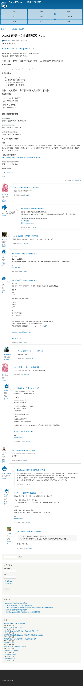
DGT (41, 22)
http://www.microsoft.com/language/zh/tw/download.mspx (21, 157)
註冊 (79, 180)
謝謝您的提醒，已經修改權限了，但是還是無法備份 (20, 639)
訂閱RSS (24, 332)
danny (9, 533)
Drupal (11, 680)
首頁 (2, 29)
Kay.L (7, 40)
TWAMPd (69, 16)
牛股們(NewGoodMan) (27, 223)
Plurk (29, 332)
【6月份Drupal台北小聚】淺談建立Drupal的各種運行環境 (22, 612)
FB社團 (14, 22)
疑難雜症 (14, 29)
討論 (14, 11)
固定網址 (4, 201)
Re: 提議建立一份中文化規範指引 (26, 188)
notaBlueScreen (16, 267)
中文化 (41, 16)
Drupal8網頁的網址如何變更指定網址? (17, 603)
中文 (6, 118)
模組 (14, 16)
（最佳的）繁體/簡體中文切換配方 (16, 610)
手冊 (68, 11)
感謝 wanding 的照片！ (11, 658)
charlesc (4, 239)
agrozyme (5, 194)
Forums (7, 29)
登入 (68, 22)
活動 (41, 11)
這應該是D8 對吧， (10, 643)
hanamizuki (8, 354)
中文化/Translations (25, 29)
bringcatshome (6, 473)
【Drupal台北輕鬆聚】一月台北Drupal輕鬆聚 (19, 605)
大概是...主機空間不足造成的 (13, 627)
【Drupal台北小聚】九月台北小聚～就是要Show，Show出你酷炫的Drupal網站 (29, 607)
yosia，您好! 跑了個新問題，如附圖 (15, 646)
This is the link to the (10, 654)
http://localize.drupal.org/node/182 (18, 48)
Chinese (8, 125)
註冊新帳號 (8, 581)
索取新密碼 (8, 583)
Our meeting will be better (11, 650)
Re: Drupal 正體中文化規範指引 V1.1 (26, 450)
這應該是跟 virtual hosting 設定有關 (14, 623)
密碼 (5, 574)
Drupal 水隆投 (25, 221)
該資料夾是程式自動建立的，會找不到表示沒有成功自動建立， (23, 635)
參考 (46, 326)
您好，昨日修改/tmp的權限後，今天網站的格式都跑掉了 (21, 631)
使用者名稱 (7, 568)
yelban (4, 453)
